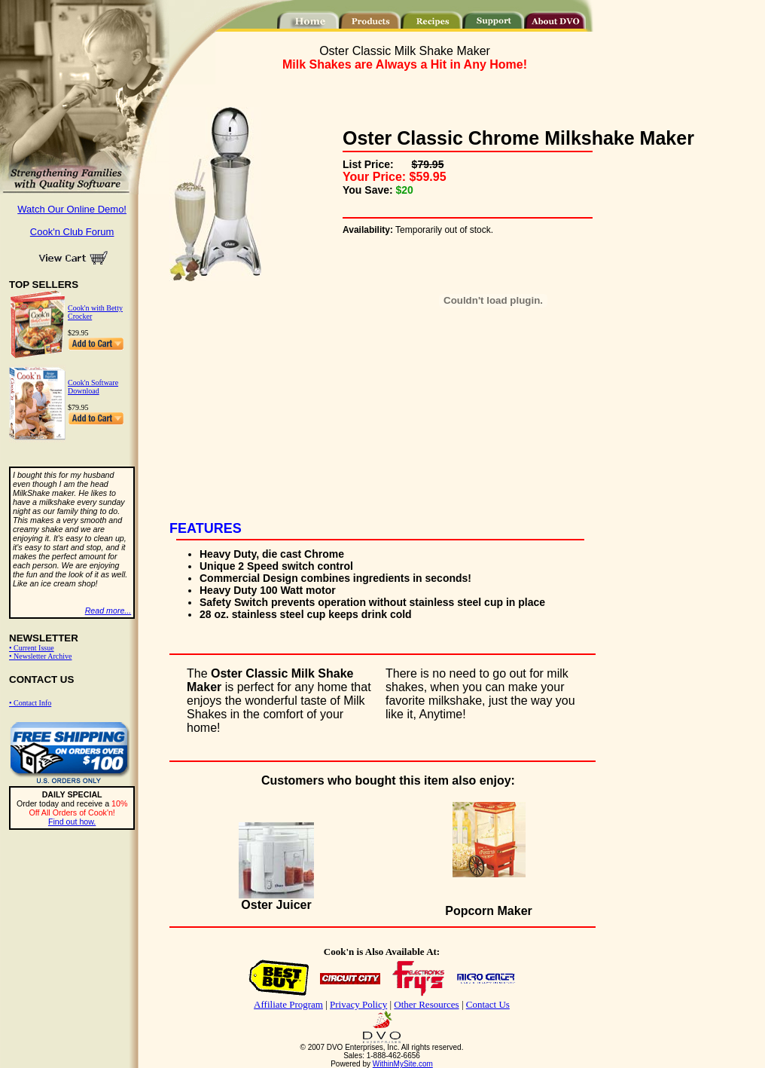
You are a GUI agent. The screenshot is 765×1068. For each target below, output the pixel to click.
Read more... (108, 610)
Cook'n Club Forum (72, 231)
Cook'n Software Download (93, 386)
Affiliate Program (288, 1004)
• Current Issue (31, 648)
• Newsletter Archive (40, 656)
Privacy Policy (358, 1004)
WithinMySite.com (403, 1064)
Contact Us (488, 1004)
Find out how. (72, 821)
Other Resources (426, 1004)
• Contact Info (30, 703)
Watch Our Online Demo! (71, 209)
